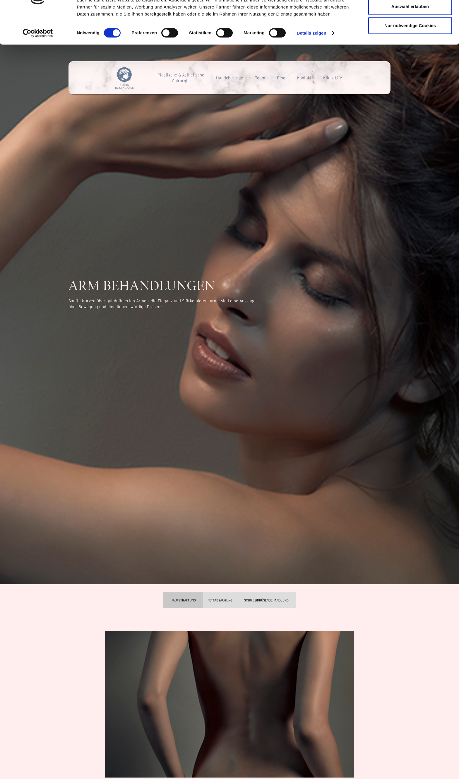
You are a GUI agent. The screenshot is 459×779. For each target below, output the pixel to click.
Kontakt (304, 78)
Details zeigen (311, 61)
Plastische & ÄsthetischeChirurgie (180, 78)
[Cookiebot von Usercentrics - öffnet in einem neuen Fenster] (38, 61)
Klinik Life (332, 78)
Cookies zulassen (410, 15)
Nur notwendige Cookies (410, 53)
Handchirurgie (229, 78)
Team (260, 78)
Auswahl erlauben (410, 34)
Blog (281, 78)
